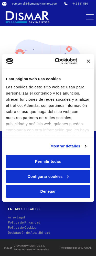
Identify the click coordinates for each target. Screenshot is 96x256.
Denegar (48, 191)
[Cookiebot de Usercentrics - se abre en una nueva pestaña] (57, 61)
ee (80, 247)
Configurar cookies (48, 176)
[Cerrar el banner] (88, 61)
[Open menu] (90, 17)
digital (86, 247)
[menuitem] (18, 217)
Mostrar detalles (65, 146)
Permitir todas (48, 161)
